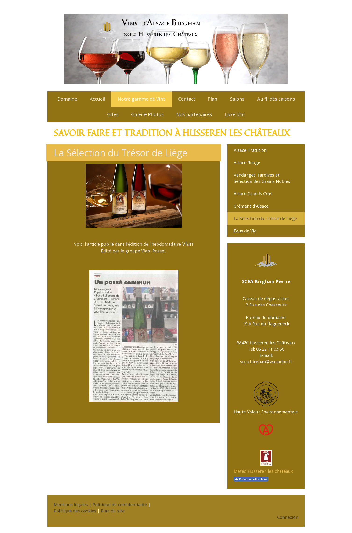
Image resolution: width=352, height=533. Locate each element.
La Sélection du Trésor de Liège (265, 218)
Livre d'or (235, 114)
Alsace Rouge (247, 162)
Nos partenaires (194, 114)
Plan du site (113, 511)
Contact (186, 99)
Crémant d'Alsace (251, 206)
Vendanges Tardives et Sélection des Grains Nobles (262, 178)
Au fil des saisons (276, 99)
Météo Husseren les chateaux (263, 471)
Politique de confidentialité (120, 504)
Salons (237, 99)
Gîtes (113, 114)
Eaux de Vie (245, 231)
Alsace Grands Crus (253, 193)
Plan (212, 99)
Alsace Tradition (250, 150)
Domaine (67, 99)
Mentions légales (71, 504)
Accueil (97, 99)
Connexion (287, 517)
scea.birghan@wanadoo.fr (266, 361)
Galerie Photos (147, 114)
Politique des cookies (75, 511)
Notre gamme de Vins (141, 99)
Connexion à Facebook (251, 479)
